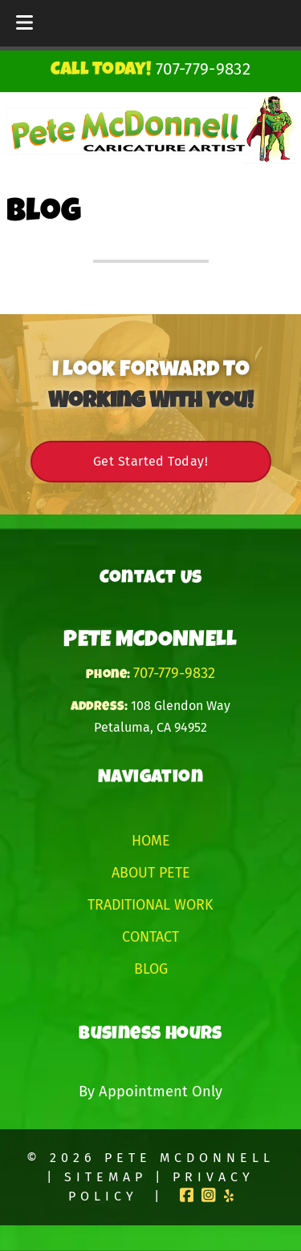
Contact (150, 937)
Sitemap (105, 1176)
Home (151, 840)
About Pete (151, 873)
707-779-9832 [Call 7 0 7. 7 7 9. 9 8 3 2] (174, 673)
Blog (151, 969)
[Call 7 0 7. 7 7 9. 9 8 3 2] (203, 69)
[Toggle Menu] (24, 23)
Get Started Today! (150, 461)
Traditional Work (150, 905)
